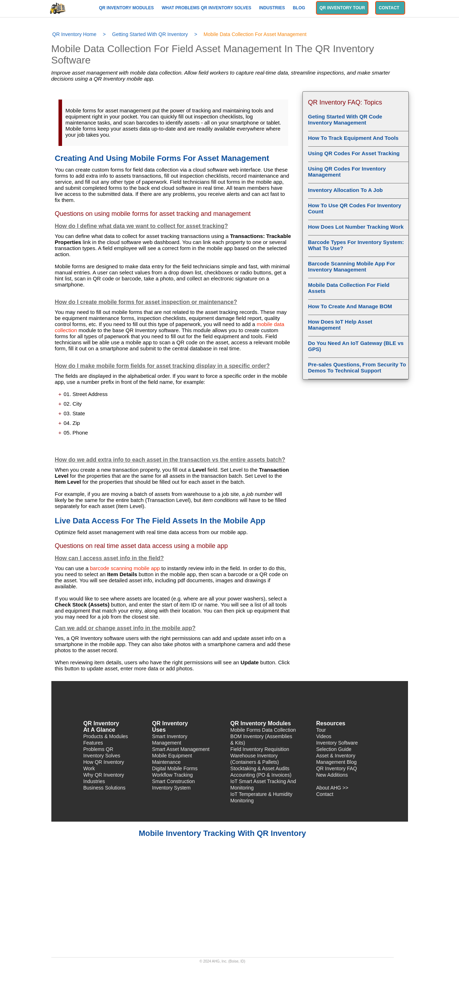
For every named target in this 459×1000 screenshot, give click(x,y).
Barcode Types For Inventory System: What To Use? (356, 245)
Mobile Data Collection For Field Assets (348, 288)
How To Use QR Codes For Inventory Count (354, 208)
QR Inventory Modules (127, 7)
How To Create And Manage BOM (350, 306)
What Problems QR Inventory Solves (207, 7)
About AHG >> (332, 788)
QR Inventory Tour (342, 7)
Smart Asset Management (180, 749)
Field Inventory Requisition (259, 749)
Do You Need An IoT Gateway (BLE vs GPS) (356, 346)
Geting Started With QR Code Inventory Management (345, 119)
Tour (321, 730)
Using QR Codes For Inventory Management (347, 172)
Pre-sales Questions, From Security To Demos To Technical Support (357, 367)
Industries (272, 7)
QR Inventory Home (74, 34)
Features (93, 743)
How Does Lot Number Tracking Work (356, 227)
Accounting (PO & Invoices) (260, 775)
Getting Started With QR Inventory (150, 34)
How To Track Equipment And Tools (353, 138)
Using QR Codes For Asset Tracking (354, 153)
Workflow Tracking (172, 775)
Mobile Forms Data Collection (263, 730)
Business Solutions (104, 788)
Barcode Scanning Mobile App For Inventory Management (351, 266)
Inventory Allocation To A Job (345, 190)
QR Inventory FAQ (336, 768)
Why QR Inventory (103, 775)
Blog (299, 7)
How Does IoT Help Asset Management (340, 325)
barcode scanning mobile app (125, 568)
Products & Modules (105, 736)
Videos (323, 736)
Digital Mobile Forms (175, 768)
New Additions (332, 775)
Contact (390, 7)
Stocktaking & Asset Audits (260, 768)
